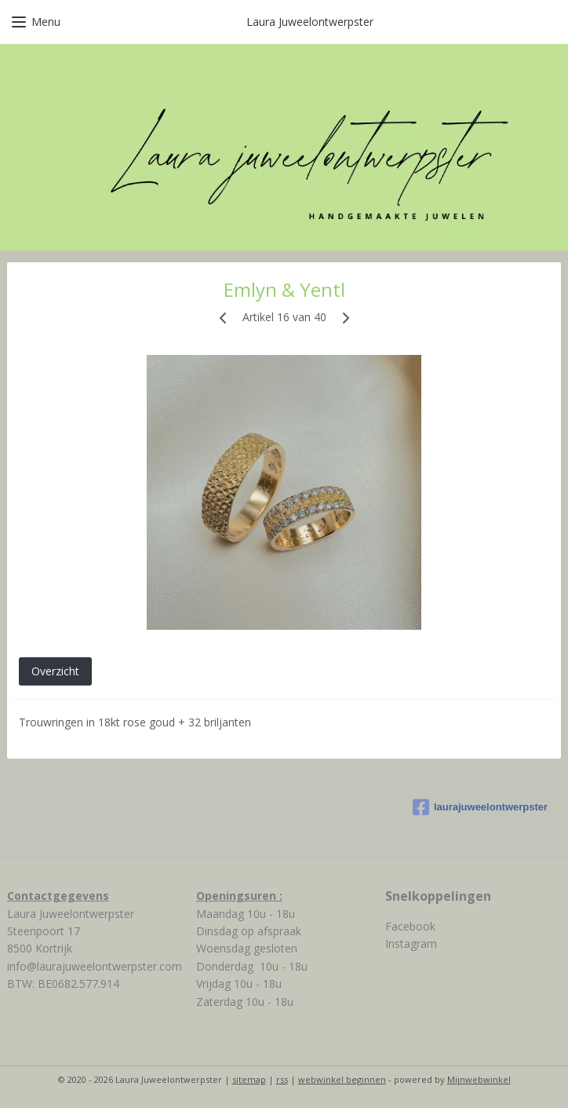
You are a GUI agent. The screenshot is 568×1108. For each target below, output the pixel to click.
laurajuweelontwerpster (480, 807)
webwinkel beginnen (342, 1079)
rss (282, 1079)
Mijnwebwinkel (479, 1079)
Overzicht (55, 671)
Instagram (411, 943)
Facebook (410, 926)
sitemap (249, 1079)
